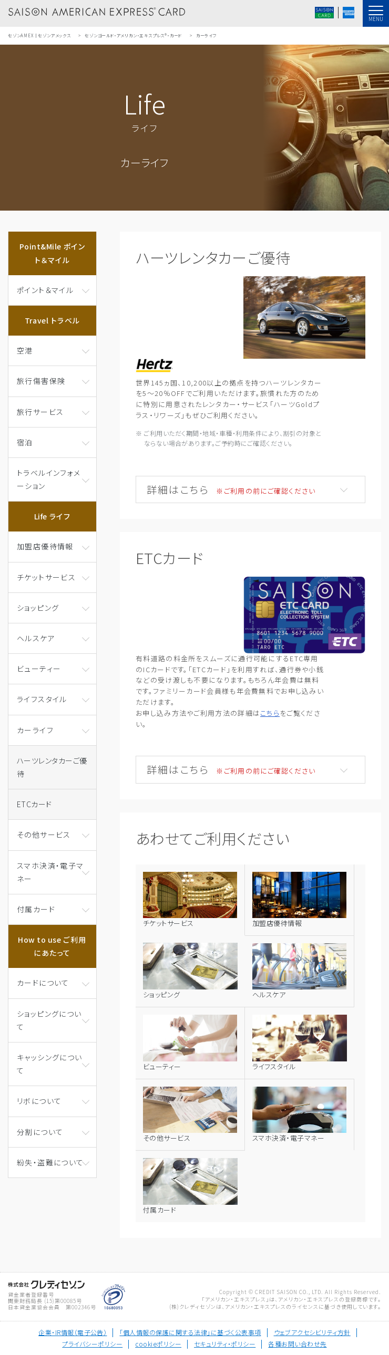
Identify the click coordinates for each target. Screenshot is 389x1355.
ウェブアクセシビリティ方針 (312, 1332)
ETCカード (34, 804)
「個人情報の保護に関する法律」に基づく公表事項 (190, 1332)
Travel (52, 320)
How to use (52, 946)
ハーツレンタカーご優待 (52, 767)
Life (52, 516)
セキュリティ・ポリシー (224, 1343)
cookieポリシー (158, 1343)
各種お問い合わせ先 (297, 1343)
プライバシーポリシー (92, 1343)
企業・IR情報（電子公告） (72, 1332)
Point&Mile (52, 253)
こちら (270, 713)
